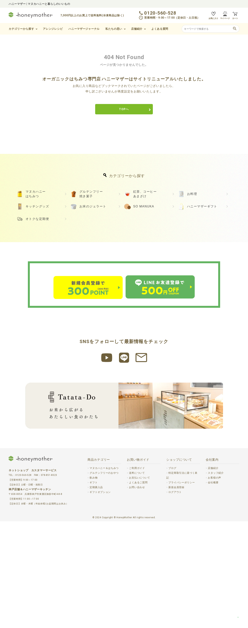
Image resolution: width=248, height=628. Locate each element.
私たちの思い (113, 28)
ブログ (172, 574)
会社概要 (213, 589)
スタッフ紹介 (216, 579)
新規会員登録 (176, 593)
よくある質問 (159, 28)
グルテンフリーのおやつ (105, 579)
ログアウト (175, 598)
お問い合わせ (137, 593)
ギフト (94, 589)
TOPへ (124, 109)
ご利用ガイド (137, 574)
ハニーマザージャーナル (84, 28)
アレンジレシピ (53, 28)
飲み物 (94, 584)
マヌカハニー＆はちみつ (105, 574)
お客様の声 (215, 584)
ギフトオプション (101, 598)
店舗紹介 (136, 28)
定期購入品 (97, 593)
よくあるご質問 (139, 589)
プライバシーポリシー (182, 588)
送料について (137, 579)
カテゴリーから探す (21, 28)
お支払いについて (140, 584)
